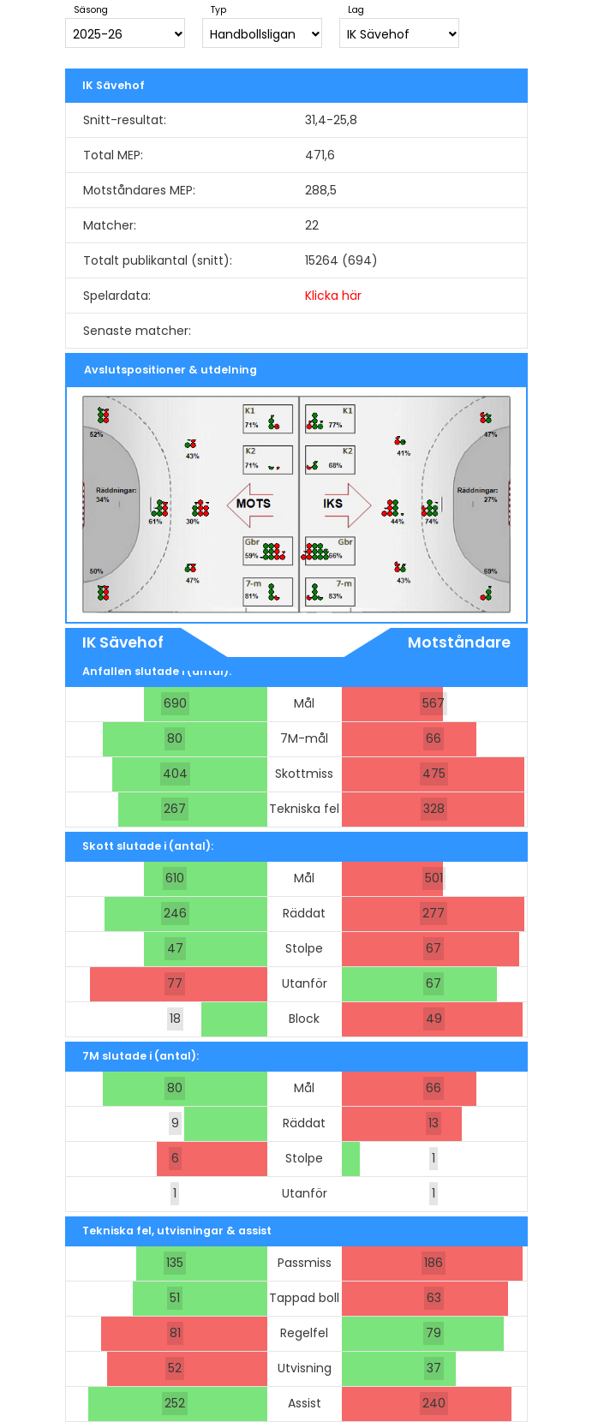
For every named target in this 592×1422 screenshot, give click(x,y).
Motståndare (459, 642)
